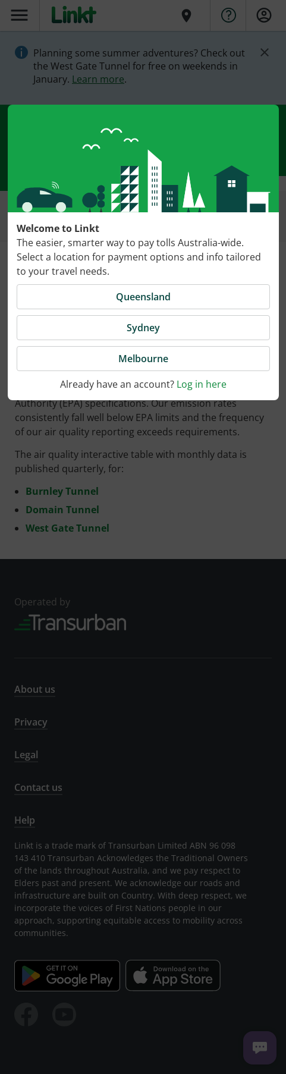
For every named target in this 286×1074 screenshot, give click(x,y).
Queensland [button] (143, 296)
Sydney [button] (143, 327)
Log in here (202, 384)
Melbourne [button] (143, 358)
